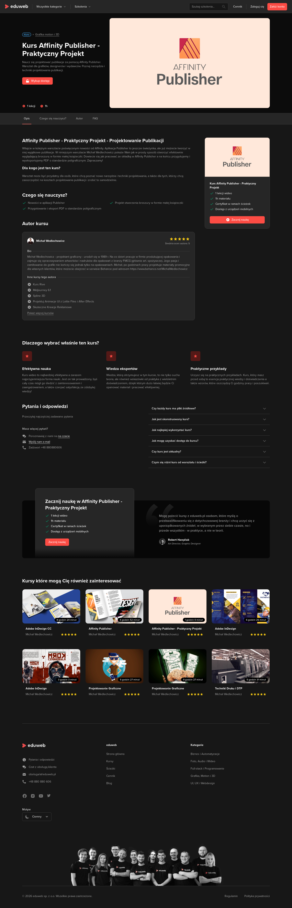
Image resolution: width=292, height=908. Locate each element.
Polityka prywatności (257, 896)
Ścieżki (110, 768)
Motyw (26, 809)
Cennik (237, 6)
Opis (27, 118)
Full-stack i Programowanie (207, 768)
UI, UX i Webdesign (203, 783)
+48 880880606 (51, 447)
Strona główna (115, 754)
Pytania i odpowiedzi (41, 759)
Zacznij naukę (57, 542)
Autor (79, 118)
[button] (64, 6)
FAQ (95, 118)
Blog (109, 783)
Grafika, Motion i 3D (203, 776)
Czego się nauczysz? (53, 118)
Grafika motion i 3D (47, 34)
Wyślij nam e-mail (39, 442)
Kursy (109, 761)
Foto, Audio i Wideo (203, 761)
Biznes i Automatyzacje (205, 754)
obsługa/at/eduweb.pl (42, 774)
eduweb (111, 745)
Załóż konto (277, 6)
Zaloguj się (257, 6)
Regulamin (231, 896)
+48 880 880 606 (40, 781)
